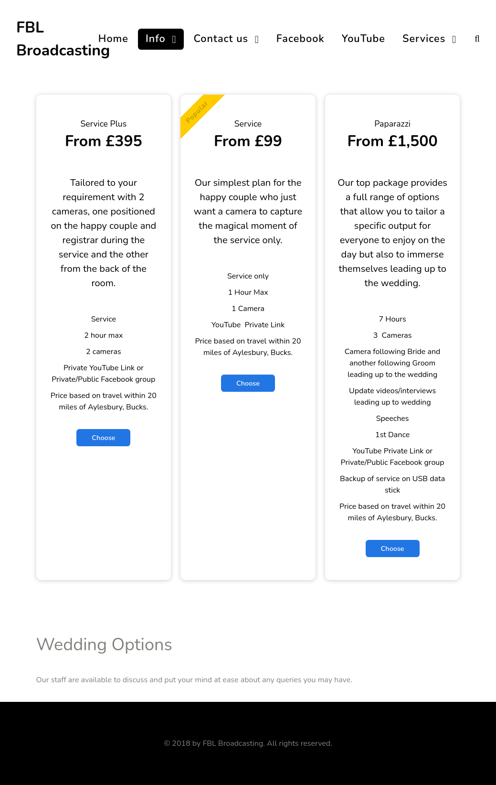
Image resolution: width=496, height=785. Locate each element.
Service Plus (104, 123)
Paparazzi (392, 123)
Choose (103, 437)
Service (248, 123)
